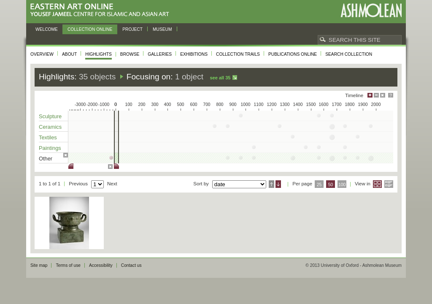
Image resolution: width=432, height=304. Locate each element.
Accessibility (101, 265)
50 (330, 184)
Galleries (160, 54)
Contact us (131, 265)
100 (342, 184)
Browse (130, 54)
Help (390, 95)
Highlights (98, 54)
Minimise (376, 95)
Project (132, 29)
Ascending (271, 184)
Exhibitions (194, 54)
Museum (162, 29)
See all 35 (220, 77)
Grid (377, 184)
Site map (38, 265)
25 (319, 184)
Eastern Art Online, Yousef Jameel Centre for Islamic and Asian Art (101, 10)
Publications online (292, 54)
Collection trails (238, 54)
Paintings (50, 148)
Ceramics (50, 127)
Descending (278, 184)
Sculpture (50, 116)
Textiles (48, 137)
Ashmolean (371, 10)
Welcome (46, 29)
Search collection (348, 54)
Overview (42, 54)
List (388, 184)
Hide (382, 95)
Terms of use (68, 265)
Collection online (90, 29)
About (69, 54)
